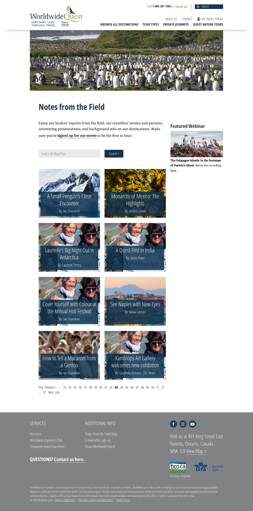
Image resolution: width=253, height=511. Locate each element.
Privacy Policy (123, 500)
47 (137, 387)
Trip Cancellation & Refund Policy (95, 500)
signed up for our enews (76, 136)
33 (64, 387)
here (173, 170)
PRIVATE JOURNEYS (176, 24)
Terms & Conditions (64, 500)
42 (111, 387)
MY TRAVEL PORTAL (210, 19)
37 (85, 387)
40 (100, 387)
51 (157, 387)
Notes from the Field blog (101, 433)
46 (132, 387)
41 (106, 387)
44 (121, 387)
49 (147, 387)
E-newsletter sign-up (98, 440)
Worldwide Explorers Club (46, 440)
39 (95, 387)
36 (80, 387)
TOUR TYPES (151, 24)
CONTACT (187, 19)
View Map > (196, 451)
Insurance (36, 433)
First (41, 387)
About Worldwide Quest (100, 446)
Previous (49, 387)
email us (181, 6)
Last (57, 392)
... (60, 387)
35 (75, 387)
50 (152, 387)
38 (90, 387)
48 (142, 387)
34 (69, 387)
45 (126, 387)
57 (44, 392)
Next (50, 392)
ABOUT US (171, 19)
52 (162, 387)
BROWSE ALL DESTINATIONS (119, 24)
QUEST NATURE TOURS (208, 24)
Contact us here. (69, 459)
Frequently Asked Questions (47, 446)
